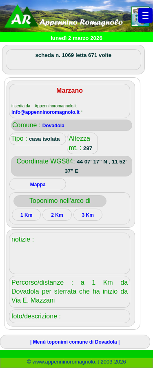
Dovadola (53, 125)
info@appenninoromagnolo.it (46, 112)
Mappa (38, 184)
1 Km (26, 215)
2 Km (57, 215)
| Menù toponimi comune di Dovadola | (75, 342)
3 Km (87, 215)
